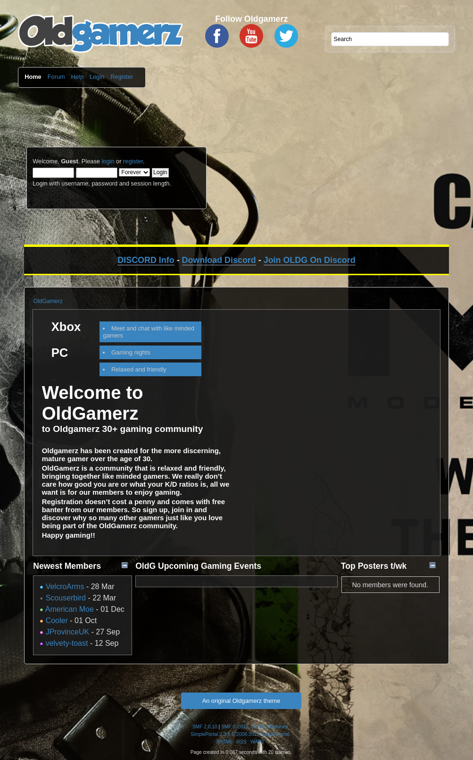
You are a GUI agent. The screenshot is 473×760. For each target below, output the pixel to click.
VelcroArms (65, 587)
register (133, 161)
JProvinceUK (67, 632)
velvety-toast (67, 643)
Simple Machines (269, 726)
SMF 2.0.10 (204, 726)
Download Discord (219, 260)
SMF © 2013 (235, 726)
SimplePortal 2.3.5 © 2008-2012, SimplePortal (240, 734)
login (107, 161)
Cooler (57, 620)
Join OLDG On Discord (310, 260)
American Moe (69, 609)
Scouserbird (66, 598)
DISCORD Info (145, 260)
